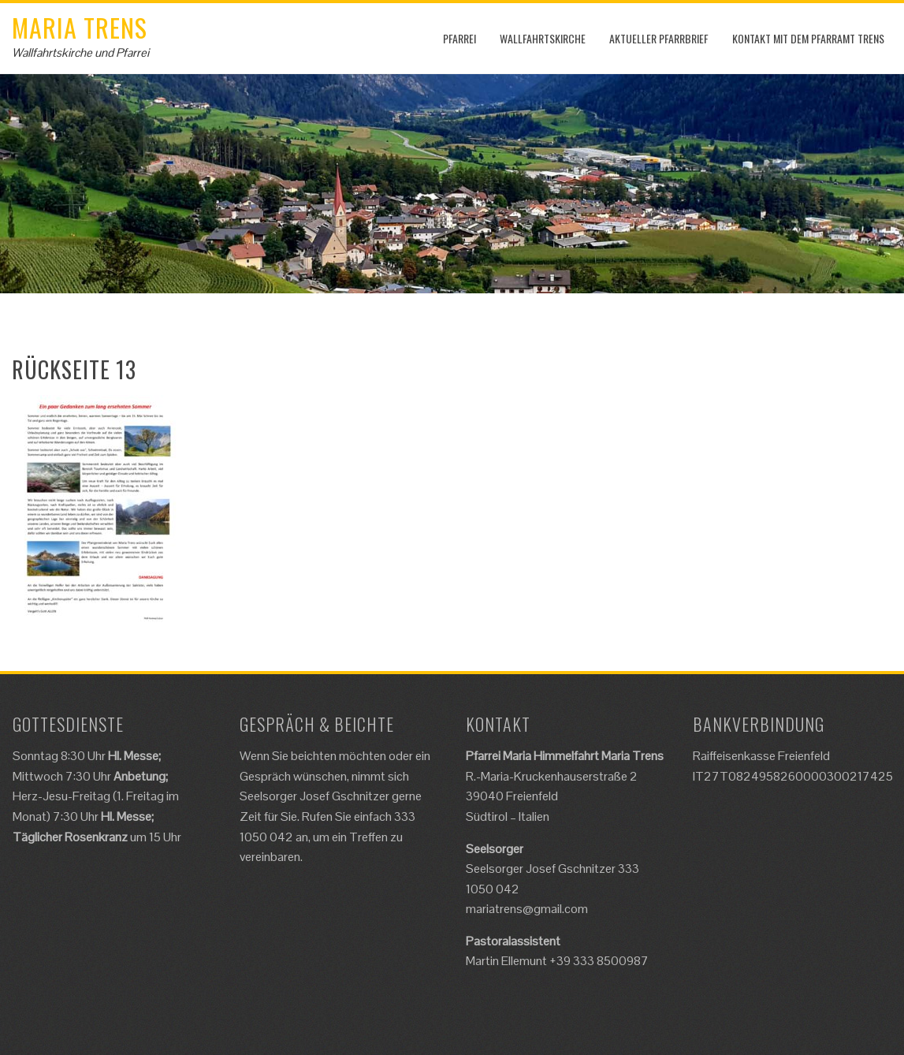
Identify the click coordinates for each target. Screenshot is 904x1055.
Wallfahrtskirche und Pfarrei (80, 52)
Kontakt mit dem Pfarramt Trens (808, 38)
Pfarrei (459, 38)
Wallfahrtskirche (543, 38)
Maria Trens (79, 27)
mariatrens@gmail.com (527, 908)
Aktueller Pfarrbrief (659, 38)
